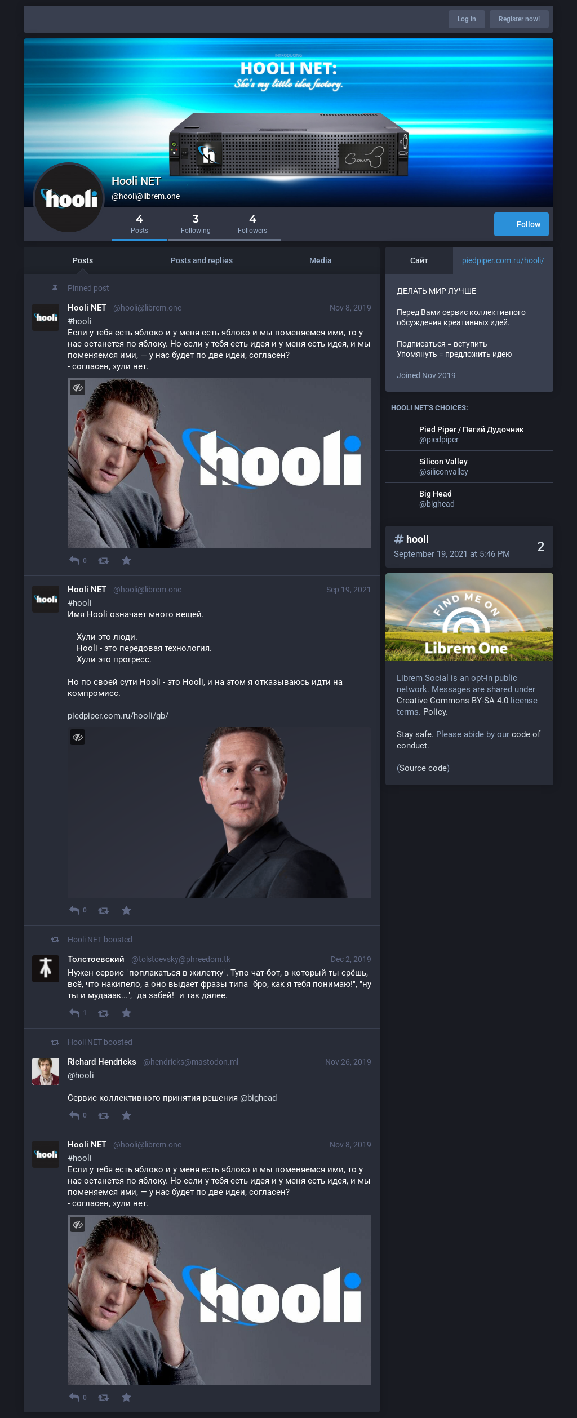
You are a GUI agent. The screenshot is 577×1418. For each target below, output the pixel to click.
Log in (467, 19)
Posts (83, 260)
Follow (521, 225)
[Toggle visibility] (77, 387)
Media (320, 260)
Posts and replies (202, 260)
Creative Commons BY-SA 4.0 (452, 700)
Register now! (519, 19)
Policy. (435, 712)
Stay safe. (415, 734)
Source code (423, 768)
